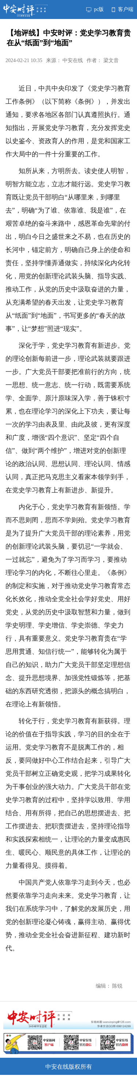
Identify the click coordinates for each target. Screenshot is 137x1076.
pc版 (95, 9)
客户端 (122, 9)
